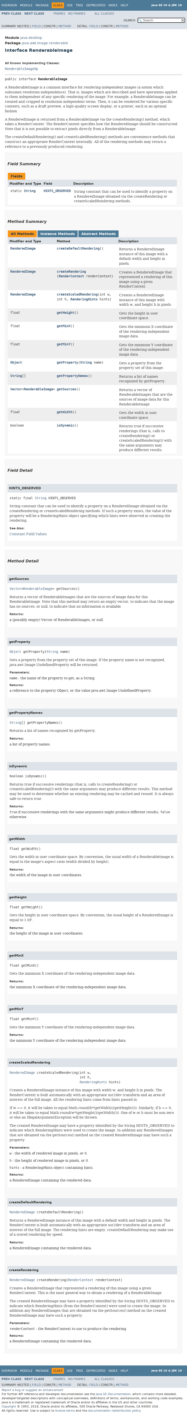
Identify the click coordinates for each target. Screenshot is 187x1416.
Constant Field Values (28, 534)
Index (113, 5)
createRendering (71, 272)
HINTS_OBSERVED (57, 191)
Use (70, 5)
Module (26, 5)
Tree (79, 5)
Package (42, 5)
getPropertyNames (72, 376)
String (30, 191)
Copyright (9, 1406)
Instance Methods (57, 234)
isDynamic (65, 425)
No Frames (76, 13)
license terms (65, 1410)
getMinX (63, 326)
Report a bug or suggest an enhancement (32, 1390)
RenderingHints (84, 299)
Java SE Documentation (113, 1394)
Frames (59, 13)
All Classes (104, 13)
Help (124, 5)
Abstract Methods (98, 234)
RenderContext (71, 276)
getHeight (65, 313)
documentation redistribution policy (114, 1410)
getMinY (63, 344)
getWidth (64, 412)
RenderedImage (23, 248)
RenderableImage (38, 389)
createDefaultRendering (78, 248)
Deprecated (95, 5)
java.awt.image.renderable (45, 43)
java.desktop (31, 38)
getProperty (67, 362)
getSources (66, 389)
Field (36, 26)
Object (16, 362)
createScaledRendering (77, 294)
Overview (9, 5)
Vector (16, 389)
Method (64, 26)
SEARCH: (129, 20)
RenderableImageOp (21, 69)
